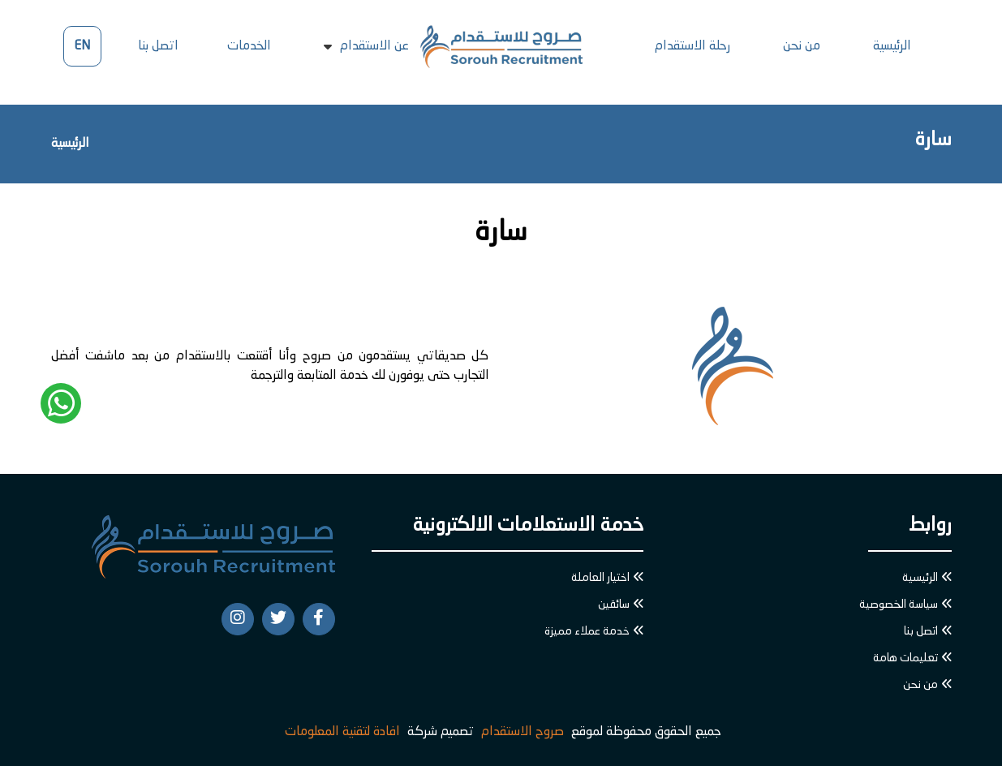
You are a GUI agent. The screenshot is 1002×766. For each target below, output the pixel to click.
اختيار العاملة (600, 577)
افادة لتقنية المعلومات (342, 731)
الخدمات (249, 46)
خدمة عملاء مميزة (587, 631)
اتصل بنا (158, 46)
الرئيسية (892, 46)
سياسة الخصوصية (898, 604)
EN (82, 46)
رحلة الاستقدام (692, 46)
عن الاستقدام (374, 46)
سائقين (614, 604)
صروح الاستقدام (522, 731)
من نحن (801, 46)
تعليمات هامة (905, 658)
